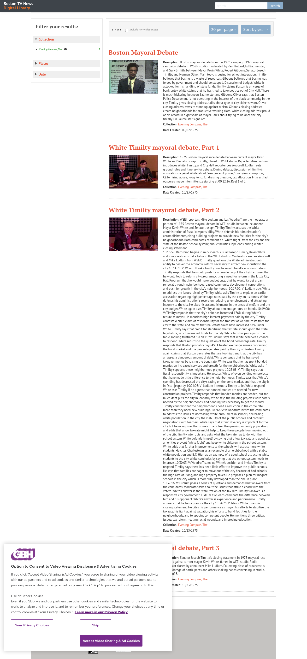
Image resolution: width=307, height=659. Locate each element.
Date (42, 74)
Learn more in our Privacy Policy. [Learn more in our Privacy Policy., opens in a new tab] (101, 612)
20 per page (222, 29)
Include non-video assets (144, 29)
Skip (95, 625)
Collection (46, 39)
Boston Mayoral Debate (143, 52)
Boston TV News (19, 5)
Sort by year (254, 29)
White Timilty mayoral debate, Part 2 (164, 210)
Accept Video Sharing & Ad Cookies (111, 641)
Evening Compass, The (193, 124)
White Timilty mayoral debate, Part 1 (164, 147)
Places (43, 63)
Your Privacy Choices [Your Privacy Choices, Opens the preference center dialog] (32, 625)
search (275, 6)
